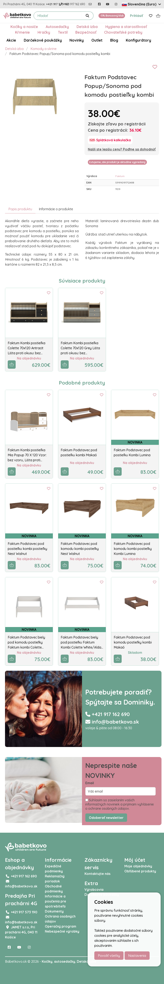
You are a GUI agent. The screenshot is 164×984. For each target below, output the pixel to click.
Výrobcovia (94, 889)
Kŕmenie (22, 32)
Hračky (44, 32)
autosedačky (64, 961)
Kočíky (47, 961)
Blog (114, 40)
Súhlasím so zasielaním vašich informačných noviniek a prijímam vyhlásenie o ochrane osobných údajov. (119, 804)
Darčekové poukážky (43, 40)
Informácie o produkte (56, 209)
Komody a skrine (43, 49)
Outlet (96, 40)
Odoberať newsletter (106, 818)
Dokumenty (54, 911)
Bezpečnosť (85, 32)
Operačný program (60, 926)
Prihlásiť (136, 16)
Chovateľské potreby (123, 32)
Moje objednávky (138, 866)
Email (89, 783)
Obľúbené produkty (140, 871)
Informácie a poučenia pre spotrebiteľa (55, 901)
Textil (63, 32)
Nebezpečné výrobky (62, 931)
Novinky (76, 40)
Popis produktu (20, 209)
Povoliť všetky (109, 955)
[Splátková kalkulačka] (110, 140)
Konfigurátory (138, 40)
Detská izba (87, 26)
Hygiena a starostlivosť (126, 26)
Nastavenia (137, 955)
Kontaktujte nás (97, 874)
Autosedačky (57, 26)
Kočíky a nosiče (24, 26)
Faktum (120, 176)
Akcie (11, 40)
